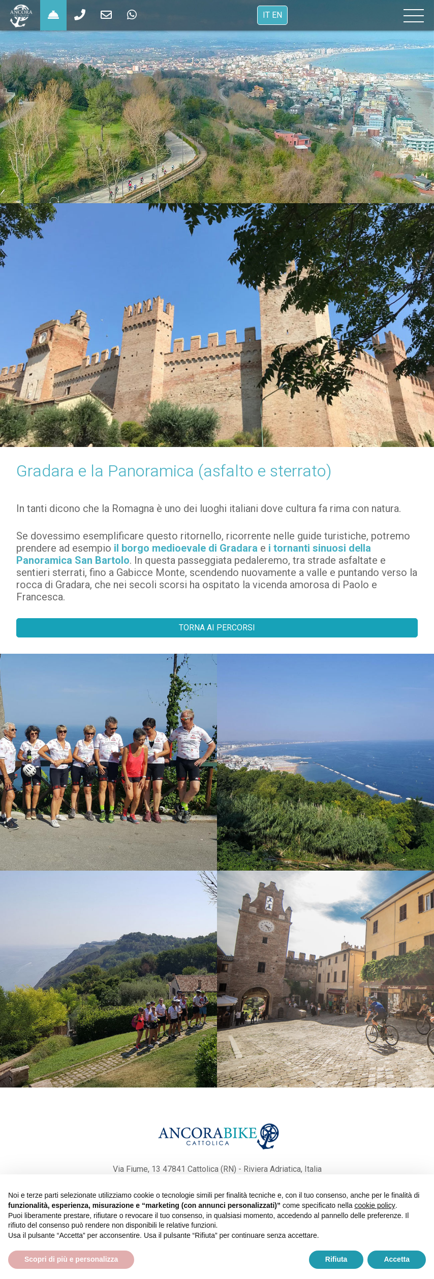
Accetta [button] (397, 1259)
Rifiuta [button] (336, 1259)
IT (266, 15)
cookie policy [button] (375, 1205)
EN (277, 15)
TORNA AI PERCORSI (217, 627)
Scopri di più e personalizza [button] (71, 1259)
